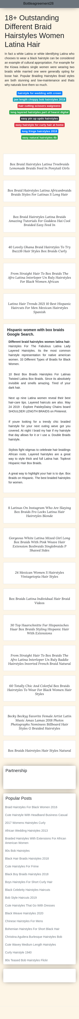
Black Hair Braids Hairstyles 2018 (27, 858)
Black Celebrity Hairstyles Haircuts (27, 889)
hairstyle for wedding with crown (39, 93)
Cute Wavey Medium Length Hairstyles (30, 944)
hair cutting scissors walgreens (39, 105)
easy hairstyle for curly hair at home (40, 124)
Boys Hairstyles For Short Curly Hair (28, 882)
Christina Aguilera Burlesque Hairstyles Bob (33, 936)
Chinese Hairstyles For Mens (24, 921)
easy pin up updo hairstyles (39, 118)
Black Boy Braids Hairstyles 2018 (26, 874)
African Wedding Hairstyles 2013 (26, 830)
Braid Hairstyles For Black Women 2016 (31, 807)
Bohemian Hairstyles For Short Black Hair (32, 929)
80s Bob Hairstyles (17, 850)
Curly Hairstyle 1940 (18, 952)
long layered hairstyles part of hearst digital (40, 112)
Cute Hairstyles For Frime (22, 866)
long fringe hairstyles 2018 (39, 131)
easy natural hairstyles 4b (39, 137)
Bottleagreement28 (38, 3)
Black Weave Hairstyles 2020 (24, 913)
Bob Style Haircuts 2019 (21, 897)
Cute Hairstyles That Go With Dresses (30, 905)
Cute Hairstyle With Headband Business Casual (36, 815)
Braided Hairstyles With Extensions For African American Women (35, 841)
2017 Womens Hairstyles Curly (25, 822)
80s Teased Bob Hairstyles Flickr (26, 960)
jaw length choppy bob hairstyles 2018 (39, 99)
